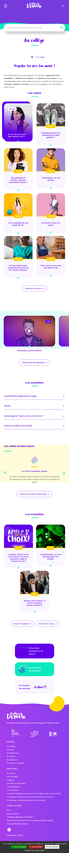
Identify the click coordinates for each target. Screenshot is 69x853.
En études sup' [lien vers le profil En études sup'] (12, 753)
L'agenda (10, 780)
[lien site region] (34, 734)
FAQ (8, 810)
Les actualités (12, 777)
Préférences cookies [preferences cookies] (15, 835)
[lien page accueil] (34, 5)
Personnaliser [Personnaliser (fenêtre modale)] (52, 847)
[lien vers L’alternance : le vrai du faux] (51, 168)
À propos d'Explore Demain (17, 824)
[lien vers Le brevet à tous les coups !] (51, 213)
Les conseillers (13, 790)
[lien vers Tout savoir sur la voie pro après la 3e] (51, 256)
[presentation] (5, 473)
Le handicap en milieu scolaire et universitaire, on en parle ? (30, 797)
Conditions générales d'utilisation (20, 817)
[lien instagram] (63, 6)
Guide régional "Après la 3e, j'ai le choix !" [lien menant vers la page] (34, 416)
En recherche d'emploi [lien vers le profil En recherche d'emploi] (15, 763)
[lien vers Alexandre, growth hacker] (29, 334)
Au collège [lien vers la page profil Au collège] (40, 57)
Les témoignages (13, 787)
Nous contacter (13, 814)
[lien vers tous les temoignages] (34, 362)
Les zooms (11, 773)
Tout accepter (19, 847)
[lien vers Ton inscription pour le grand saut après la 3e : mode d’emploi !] (18, 257)
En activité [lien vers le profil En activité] (11, 756)
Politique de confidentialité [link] (34, 850)
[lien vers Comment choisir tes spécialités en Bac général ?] (51, 124)
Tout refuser (36, 847)
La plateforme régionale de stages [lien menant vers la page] (34, 396)
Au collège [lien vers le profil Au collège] (11, 746)
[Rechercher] (61, 27)
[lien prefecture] (16, 733)
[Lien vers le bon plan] (34, 470)
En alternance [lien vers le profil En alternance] (12, 760)
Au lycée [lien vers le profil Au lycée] (10, 750)
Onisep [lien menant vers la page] (34, 405)
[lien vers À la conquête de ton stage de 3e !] (18, 213)
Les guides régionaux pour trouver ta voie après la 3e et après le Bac (34, 793)
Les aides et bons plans (16, 783)
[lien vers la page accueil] (32, 57)
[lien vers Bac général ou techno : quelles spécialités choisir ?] (18, 169)
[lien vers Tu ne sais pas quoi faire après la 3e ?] (18, 122)
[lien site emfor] (53, 733)
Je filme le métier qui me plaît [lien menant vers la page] (34, 425)
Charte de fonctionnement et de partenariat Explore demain (30, 820)
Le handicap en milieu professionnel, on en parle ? (26, 800)
